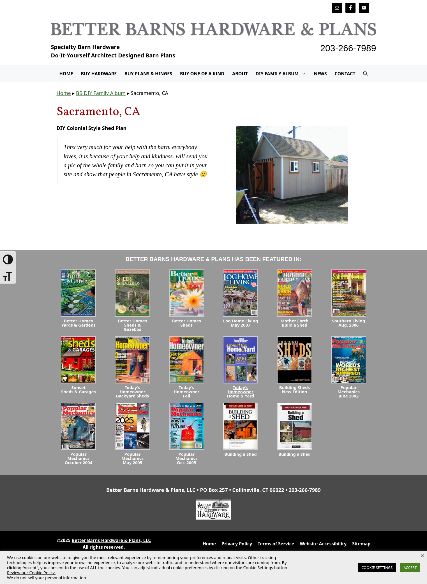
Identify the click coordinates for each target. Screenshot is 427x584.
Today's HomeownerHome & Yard (240, 392)
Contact (344, 74)
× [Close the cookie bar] (422, 555)
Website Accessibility (323, 544)
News (320, 74)
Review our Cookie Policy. (31, 572)
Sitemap (361, 544)
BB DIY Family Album (101, 93)
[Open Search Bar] (365, 73)
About (240, 74)
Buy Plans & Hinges (148, 74)
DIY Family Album (283, 73)
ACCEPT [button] (410, 567)
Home (66, 74)
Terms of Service (276, 544)
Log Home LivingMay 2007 (240, 323)
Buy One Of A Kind (202, 74)
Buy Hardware (99, 74)
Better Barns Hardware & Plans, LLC (111, 540)
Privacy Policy (236, 544)
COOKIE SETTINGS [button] (377, 567)
